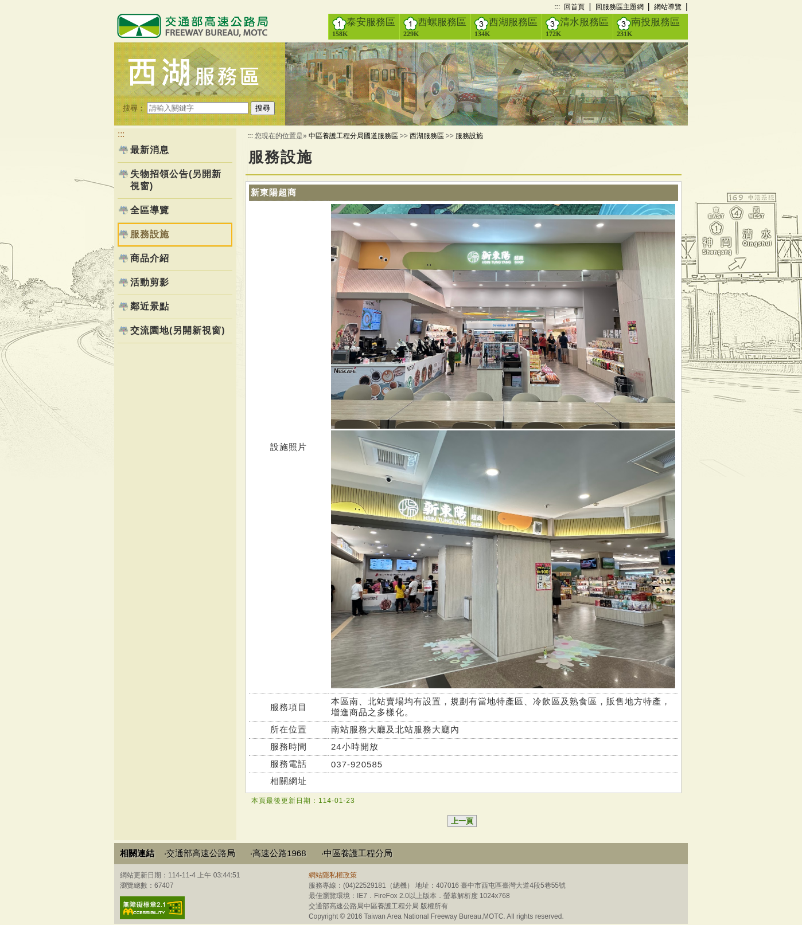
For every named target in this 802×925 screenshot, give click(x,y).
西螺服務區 (434, 27)
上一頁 (462, 821)
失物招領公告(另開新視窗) (175, 180)
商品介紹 (149, 258)
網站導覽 (668, 7)
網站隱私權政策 (333, 875)
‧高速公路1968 (278, 853)
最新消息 (149, 150)
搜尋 (262, 108)
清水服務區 (577, 27)
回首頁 (574, 7)
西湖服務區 (506, 27)
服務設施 (469, 136)
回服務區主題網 (619, 7)
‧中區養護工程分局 (356, 853)
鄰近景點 (149, 306)
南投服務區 (648, 27)
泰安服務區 (363, 27)
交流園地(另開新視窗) (177, 330)
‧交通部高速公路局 (199, 853)
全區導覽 (149, 210)
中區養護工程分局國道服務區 (353, 136)
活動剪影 (149, 282)
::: (557, 7)
